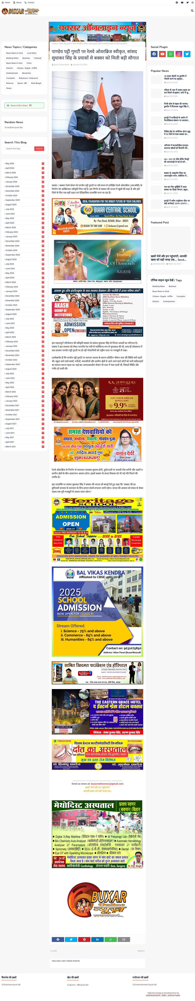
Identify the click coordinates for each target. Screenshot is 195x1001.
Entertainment (12, 73)
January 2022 (25, 401)
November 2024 (25, 246)
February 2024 (25, 287)
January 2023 (25, 346)
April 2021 (25, 442)
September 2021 (25, 419)
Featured (37, 58)
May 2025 (25, 218)
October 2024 (25, 250)
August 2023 (25, 314)
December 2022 (25, 351)
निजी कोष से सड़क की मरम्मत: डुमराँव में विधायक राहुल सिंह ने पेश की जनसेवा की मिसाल (176, 105)
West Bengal (36, 83)
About (17, 2)
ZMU (163, 995)
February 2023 (25, 341)
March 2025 (25, 227)
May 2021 (25, 437)
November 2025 (25, 191)
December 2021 (25, 405)
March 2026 (25, 173)
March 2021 (25, 446)
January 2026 (25, 182)
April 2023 (25, 332)
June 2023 (25, 323)
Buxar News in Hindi (14, 53)
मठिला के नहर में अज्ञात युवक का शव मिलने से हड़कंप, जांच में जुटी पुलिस (177, 91)
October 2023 (25, 305)
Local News (31, 53)
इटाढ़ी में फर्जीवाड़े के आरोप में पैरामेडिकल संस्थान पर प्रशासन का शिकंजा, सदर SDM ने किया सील (176, 119)
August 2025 (25, 204)
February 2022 (25, 396)
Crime (29, 63)
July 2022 (25, 373)
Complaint (10, 78)
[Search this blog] (19, 148)
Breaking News (12, 58)
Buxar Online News (19, 105)
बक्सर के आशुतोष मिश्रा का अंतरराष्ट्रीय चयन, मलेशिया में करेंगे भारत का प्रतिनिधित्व (175, 174)
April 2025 (25, 223)
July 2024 (25, 264)
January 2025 (25, 236)
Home (6, 2)
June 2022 (25, 378)
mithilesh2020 (153, 995)
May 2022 (25, 383)
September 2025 (25, 200)
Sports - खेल (22, 83)
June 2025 (25, 214)
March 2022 (25, 392)
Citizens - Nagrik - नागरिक (27, 68)
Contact (29, 2)
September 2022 (25, 364)
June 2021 (25, 433)
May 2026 (25, 163)
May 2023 (25, 328)
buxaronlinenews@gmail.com (107, 783)
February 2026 (25, 177)
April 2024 (25, 277)
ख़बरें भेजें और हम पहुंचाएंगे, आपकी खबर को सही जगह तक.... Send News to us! (169, 258)
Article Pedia (174, 995)
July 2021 (25, 428)
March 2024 (25, 282)
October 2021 (25, 414)
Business (26, 58)
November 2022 (25, 355)
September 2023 (25, 309)
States (8, 88)
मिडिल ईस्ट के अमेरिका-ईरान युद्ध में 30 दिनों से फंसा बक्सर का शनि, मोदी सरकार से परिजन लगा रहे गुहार (177, 133)
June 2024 (25, 268)
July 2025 (25, 209)
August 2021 (25, 424)
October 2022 (25, 360)
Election (9, 68)
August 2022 (25, 369)
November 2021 (25, 410)
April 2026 (25, 168)
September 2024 (25, 255)
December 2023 (25, 296)
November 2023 (25, 300)
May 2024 (25, 273)
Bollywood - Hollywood (28, 78)
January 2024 (25, 291)
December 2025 (25, 186)
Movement (26, 73)
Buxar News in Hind (14, 63)
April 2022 (25, 387)
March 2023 (25, 337)
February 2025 (25, 232)
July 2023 (25, 319)
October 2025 (25, 195)
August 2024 (25, 259)
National (9, 83)
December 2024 (25, 241)
